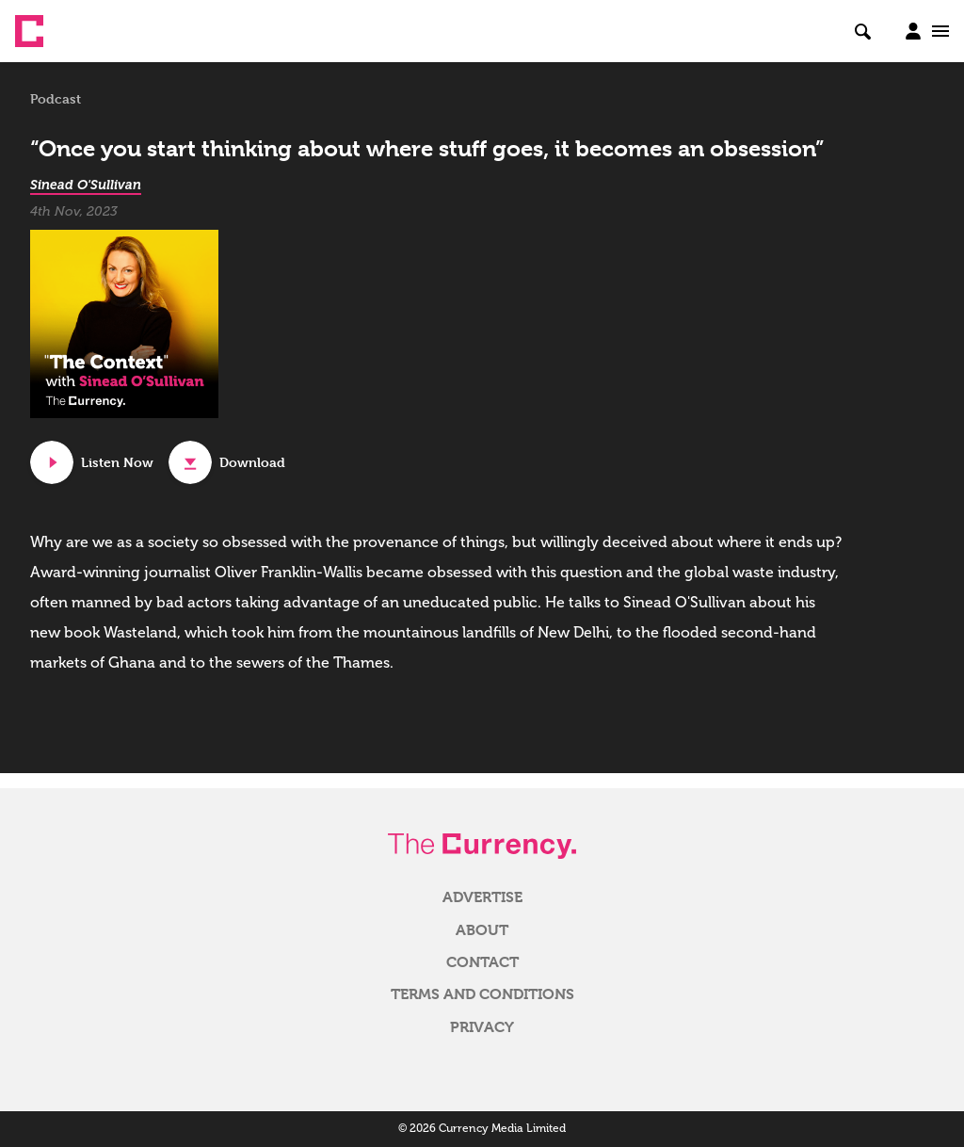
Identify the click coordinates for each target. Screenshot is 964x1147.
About (482, 930)
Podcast (55, 98)
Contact (482, 962)
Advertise (482, 897)
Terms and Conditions (482, 994)
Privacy (482, 1027)
